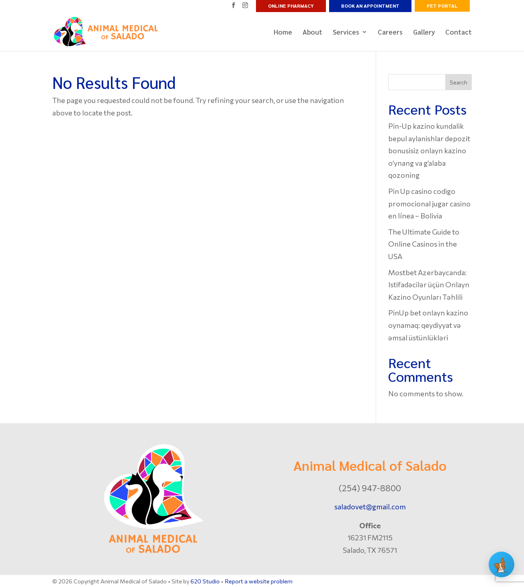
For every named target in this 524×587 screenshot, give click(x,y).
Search (458, 82)
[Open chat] (501, 564)
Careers (390, 32)
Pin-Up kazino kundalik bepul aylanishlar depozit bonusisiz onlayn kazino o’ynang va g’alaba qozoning (429, 150)
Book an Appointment (370, 5)
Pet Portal (442, 5)
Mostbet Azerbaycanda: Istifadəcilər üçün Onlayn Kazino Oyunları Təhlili (428, 284)
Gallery (424, 32)
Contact (458, 32)
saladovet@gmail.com (370, 506)
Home (283, 32)
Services (346, 32)
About (312, 32)
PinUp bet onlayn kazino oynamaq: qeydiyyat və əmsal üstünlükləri (428, 325)
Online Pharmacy (291, 5)
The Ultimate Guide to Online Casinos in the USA (423, 244)
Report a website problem (259, 581)
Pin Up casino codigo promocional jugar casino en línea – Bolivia (429, 203)
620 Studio (205, 581)
